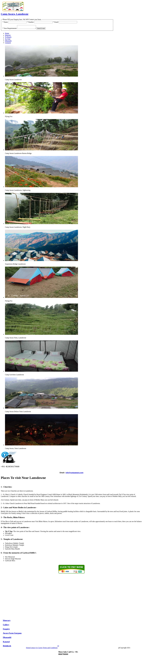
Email (55, 22)
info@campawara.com (74, 473)
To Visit (7, 39)
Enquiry (6, 629)
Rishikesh (7, 646)
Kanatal (6, 642)
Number (30, 22)
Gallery (6, 625)
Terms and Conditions (50, 648)
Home (7, 34)
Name (5, 22)
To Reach (8, 38)
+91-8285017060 (130, 24)
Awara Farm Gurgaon (12, 634)
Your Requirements (10, 29)
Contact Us (34, 648)
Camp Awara (135, 648)
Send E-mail (43, 29)
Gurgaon (8, 43)
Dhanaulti (8, 41)
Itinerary (8, 36)
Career (40, 648)
